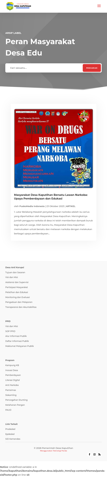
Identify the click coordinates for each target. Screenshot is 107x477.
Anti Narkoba (12, 385)
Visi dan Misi (11, 277)
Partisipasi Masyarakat (16, 287)
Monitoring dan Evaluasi (17, 297)
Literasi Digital (12, 380)
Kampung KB (12, 365)
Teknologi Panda (60, 451)
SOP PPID (10, 331)
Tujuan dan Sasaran (15, 272)
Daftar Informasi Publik (17, 341)
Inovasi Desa (11, 370)
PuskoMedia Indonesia (32, 206)
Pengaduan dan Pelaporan (18, 302)
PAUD (8, 410)
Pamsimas (10, 390)
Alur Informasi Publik (16, 336)
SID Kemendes (12, 439)
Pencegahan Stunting (16, 400)
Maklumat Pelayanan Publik (19, 346)
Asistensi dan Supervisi (16, 282)
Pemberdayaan (13, 375)
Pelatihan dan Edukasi (16, 292)
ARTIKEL (70, 206)
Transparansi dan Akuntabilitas (20, 307)
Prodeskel (10, 429)
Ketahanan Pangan (15, 405)
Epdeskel (10, 434)
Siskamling (10, 395)
